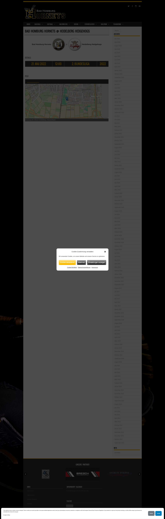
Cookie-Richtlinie (72, 267)
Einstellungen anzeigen (96, 262)
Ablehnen (81, 262)
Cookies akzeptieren (67, 262)
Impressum (95, 267)
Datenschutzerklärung (84, 267)
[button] (105, 252)
